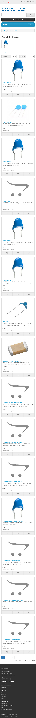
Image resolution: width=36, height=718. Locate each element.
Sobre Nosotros (5, 671)
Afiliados (3, 696)
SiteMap (3, 687)
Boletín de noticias (6, 709)
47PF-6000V (6, 280)
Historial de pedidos (7, 705)
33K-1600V (6, 201)
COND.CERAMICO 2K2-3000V (12, 521)
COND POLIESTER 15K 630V (12, 403)
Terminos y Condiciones (8, 675)
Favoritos (4, 707)
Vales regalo (4, 695)
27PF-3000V (6, 162)
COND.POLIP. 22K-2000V (11, 640)
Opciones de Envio (6, 677)
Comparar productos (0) (9, 52)
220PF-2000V (7, 122)
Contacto (3, 684)
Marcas (3, 693)
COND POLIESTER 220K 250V (12, 442)
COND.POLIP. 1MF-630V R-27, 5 (13, 600)
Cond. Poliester (13, 30)
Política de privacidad (7, 673)
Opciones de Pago (6, 679)
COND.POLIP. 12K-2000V (11, 561)
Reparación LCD (12, 714)
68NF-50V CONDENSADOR (11, 361)
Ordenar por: (6, 56)
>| (12, 657)
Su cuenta (4, 703)
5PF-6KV (5, 322)
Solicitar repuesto (6, 686)
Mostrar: (23, 56)
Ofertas (3, 698)
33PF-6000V (6, 241)
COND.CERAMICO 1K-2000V (12, 482)
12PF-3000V (6, 83)
